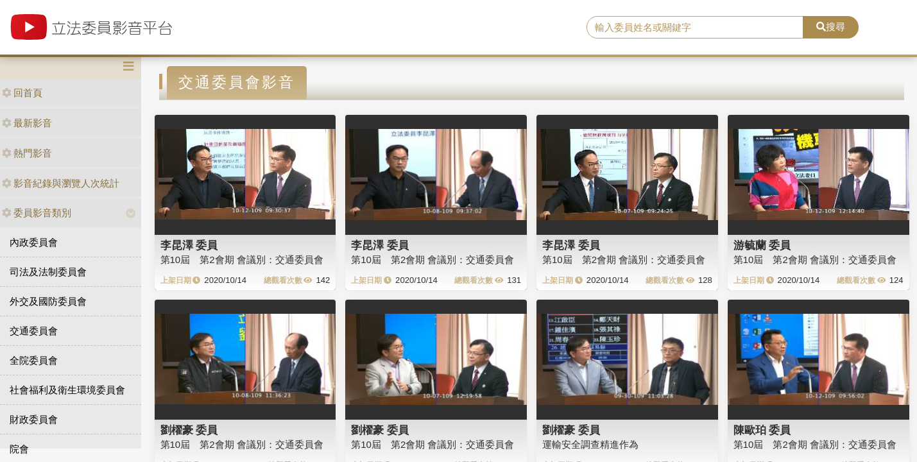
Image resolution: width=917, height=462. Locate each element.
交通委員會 (34, 330)
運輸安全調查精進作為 (590, 444)
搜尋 (830, 26)
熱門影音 (27, 153)
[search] (695, 27)
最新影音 (27, 122)
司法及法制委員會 (48, 271)
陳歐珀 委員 (762, 430)
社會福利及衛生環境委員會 (67, 389)
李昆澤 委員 (189, 245)
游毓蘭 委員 (762, 245)
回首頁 (22, 92)
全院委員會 (34, 360)
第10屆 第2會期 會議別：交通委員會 (241, 259)
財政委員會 (34, 419)
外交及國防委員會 (48, 301)
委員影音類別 (36, 212)
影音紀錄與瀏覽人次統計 (60, 183)
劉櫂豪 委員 (189, 430)
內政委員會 (34, 242)
